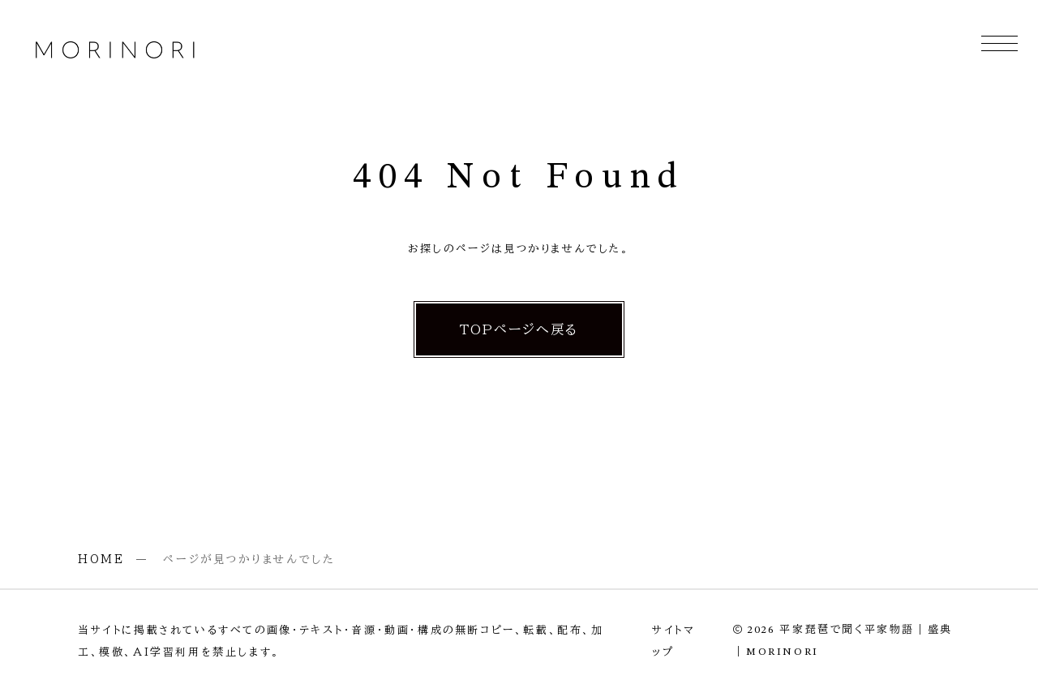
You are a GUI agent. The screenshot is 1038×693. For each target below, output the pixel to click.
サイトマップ (673, 641)
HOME (101, 559)
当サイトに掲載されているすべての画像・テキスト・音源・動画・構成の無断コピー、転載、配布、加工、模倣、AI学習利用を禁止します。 (341, 641)
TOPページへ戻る (519, 329)
